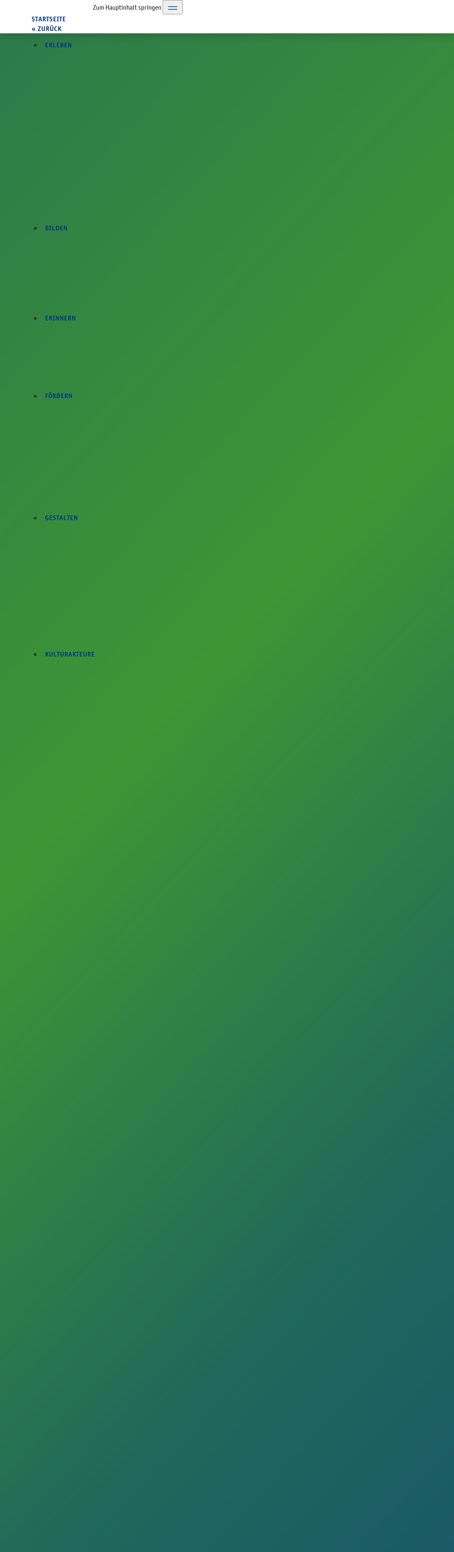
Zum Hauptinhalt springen (127, 7)
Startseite (49, 19)
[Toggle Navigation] (173, 7)
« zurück (47, 29)
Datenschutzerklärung (404, 1509)
